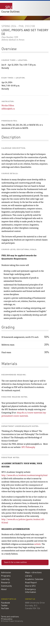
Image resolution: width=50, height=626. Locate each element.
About (4, 589)
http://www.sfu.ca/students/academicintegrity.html (24, 475)
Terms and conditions (10, 617)
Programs (6, 576)
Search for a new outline (15, 562)
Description (11, 137)
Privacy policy (6, 619)
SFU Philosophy (28, 447)
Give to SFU (30, 586)
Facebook (5, 603)
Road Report (31, 583)
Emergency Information (30, 590)
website (37, 544)
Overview (9, 49)
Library (28, 576)
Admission (6, 573)
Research (5, 583)
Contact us (30, 599)
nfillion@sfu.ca (8, 109)
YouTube (5, 608)
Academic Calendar (34, 579)
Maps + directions (33, 573)
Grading (8, 327)
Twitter (4, 606)
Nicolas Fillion (7, 105)
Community (6, 586)
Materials (9, 364)
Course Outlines (10, 11)
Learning (5, 579)
